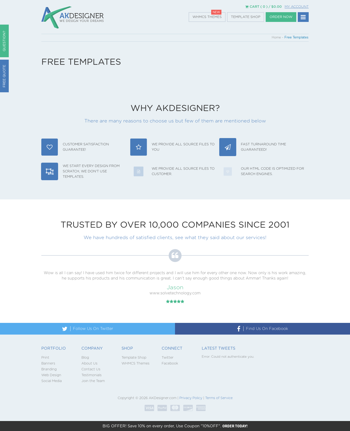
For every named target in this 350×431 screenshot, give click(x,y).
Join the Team (93, 381)
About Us (89, 363)
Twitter (168, 357)
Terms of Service (219, 398)
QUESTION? (4, 41)
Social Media (51, 381)
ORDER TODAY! (235, 426)
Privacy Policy (190, 398)
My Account (297, 7)
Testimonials (91, 375)
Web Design (51, 375)
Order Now (281, 17)
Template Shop (245, 17)
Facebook (170, 363)
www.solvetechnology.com (175, 293)
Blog (85, 357)
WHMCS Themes (207, 17)
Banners (48, 363)
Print (45, 357)
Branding (49, 369)
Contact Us (90, 369)
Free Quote (4, 76)
